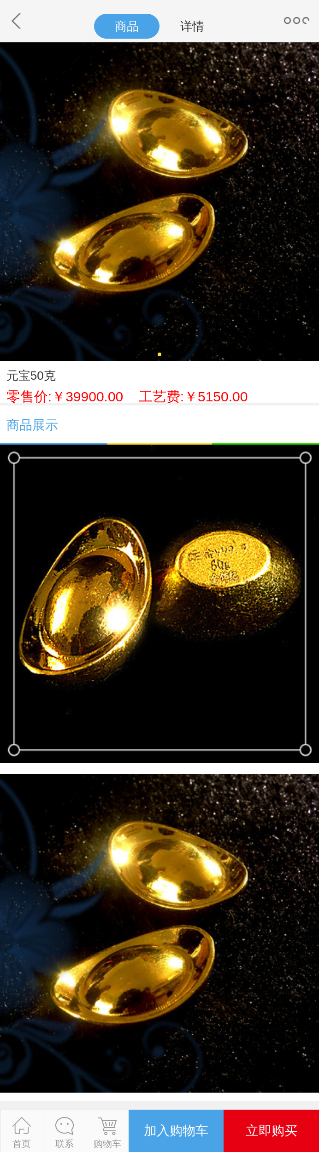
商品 (127, 26)
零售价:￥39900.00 (127, 396)
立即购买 (271, 1130)
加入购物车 (176, 1130)
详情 (192, 26)
